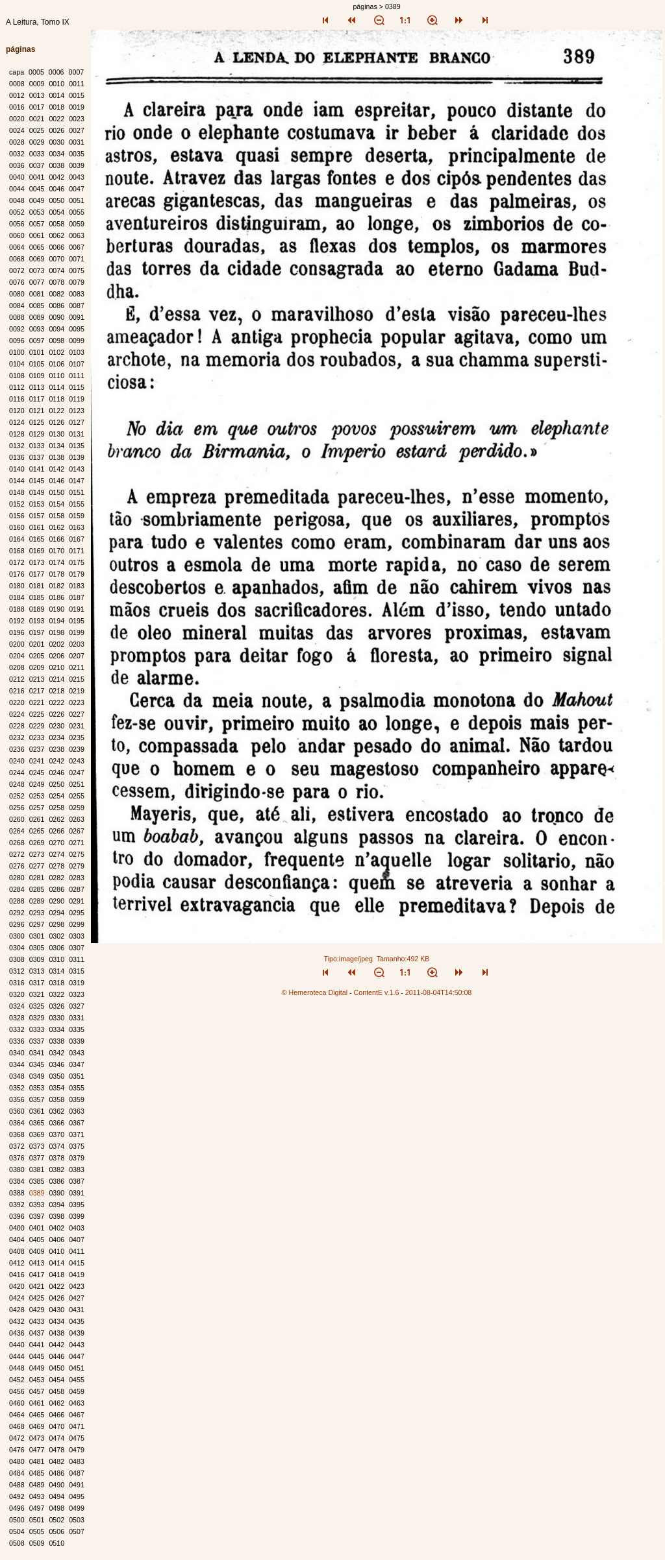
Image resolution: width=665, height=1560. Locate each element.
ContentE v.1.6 (376, 992)
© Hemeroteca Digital (314, 992)
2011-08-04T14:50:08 (438, 992)
